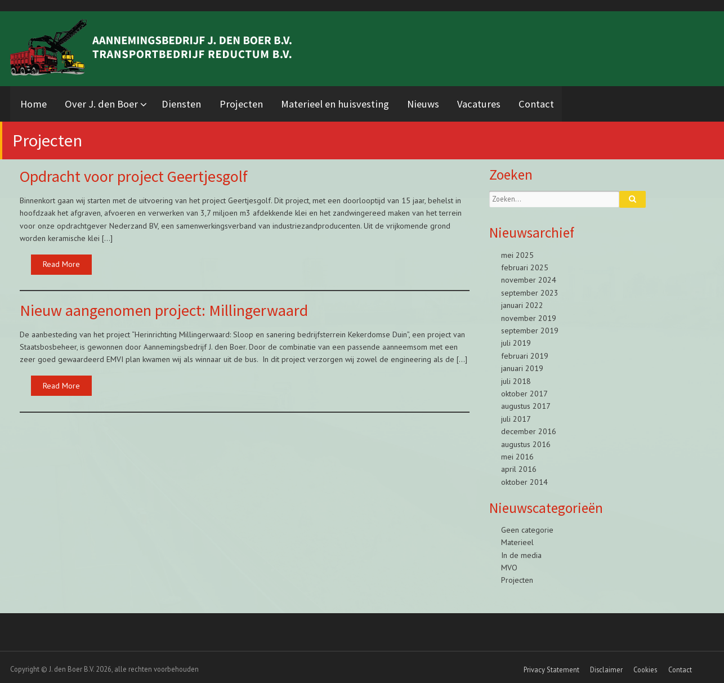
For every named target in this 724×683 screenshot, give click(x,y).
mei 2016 (517, 452)
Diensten (194, 101)
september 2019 (529, 326)
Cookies (645, 665)
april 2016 (519, 465)
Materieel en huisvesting (356, 101)
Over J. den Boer (107, 101)
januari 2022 (522, 301)
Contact (571, 101)
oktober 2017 (524, 389)
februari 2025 (524, 263)
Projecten (258, 101)
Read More (61, 260)
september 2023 (529, 288)
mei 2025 (517, 250)
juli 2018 (516, 377)
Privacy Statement (551, 665)
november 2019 (528, 314)
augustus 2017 (526, 402)
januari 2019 (522, 364)
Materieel (517, 538)
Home (34, 101)
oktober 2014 (524, 477)
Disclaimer (606, 665)
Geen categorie (527, 525)
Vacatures (509, 101)
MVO (509, 564)
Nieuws (449, 101)
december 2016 (528, 427)
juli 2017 (516, 414)
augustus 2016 (526, 440)
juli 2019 (516, 339)
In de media (521, 551)
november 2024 (528, 276)
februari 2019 (524, 351)
